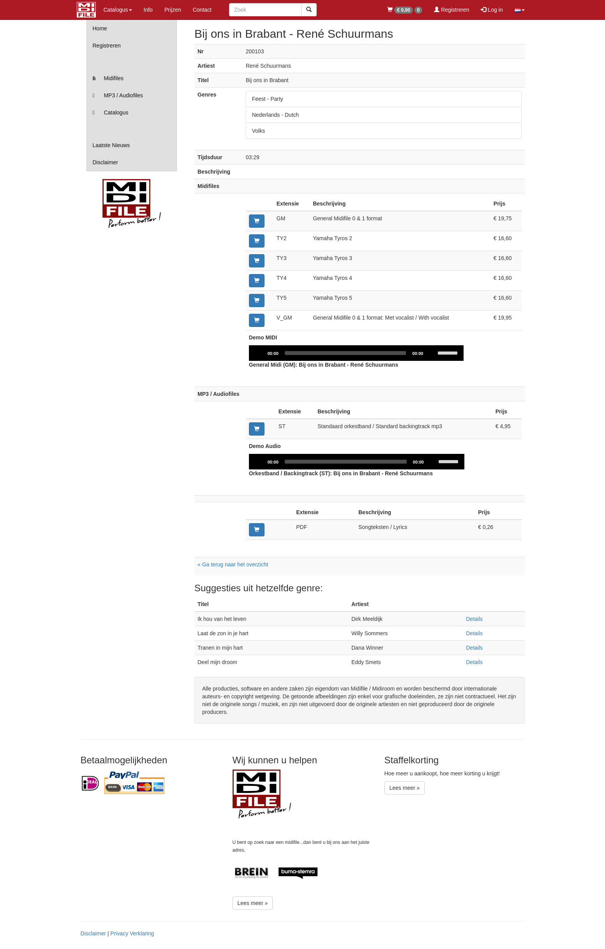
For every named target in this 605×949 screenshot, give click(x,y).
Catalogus (111, 112)
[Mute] (432, 353)
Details (474, 619)
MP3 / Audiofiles (118, 95)
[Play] (259, 353)
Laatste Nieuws (111, 145)
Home (100, 28)
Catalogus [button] (118, 10)
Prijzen (172, 10)
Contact (202, 10)
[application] (356, 353)
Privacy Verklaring (132, 933)
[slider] (346, 353)
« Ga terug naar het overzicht (233, 564)
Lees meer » (253, 903)
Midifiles (108, 78)
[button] (520, 9)
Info (148, 10)
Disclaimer (105, 162)
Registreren (451, 10)
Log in (492, 10)
